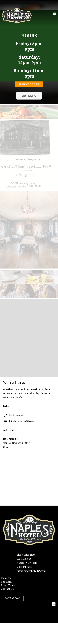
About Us (6, 578)
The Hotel (6, 581)
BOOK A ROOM (12, 598)
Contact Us (7, 588)
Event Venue (8, 585)
